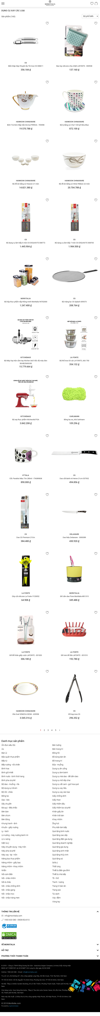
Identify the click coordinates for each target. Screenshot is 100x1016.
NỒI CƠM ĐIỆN (7, 874)
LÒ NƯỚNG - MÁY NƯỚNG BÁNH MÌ (15, 835)
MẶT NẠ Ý (5, 843)
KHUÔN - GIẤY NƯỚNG (10, 827)
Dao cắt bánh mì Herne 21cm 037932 (74, 478)
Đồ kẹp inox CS (74, 714)
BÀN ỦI (4, 753)
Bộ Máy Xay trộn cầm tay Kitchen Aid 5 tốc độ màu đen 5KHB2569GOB (25, 362)
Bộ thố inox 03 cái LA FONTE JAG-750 (74, 361)
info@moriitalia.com (13, 916)
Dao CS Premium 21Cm (25, 537)
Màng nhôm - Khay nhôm (12, 866)
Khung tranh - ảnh (9, 823)
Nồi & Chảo (6, 882)
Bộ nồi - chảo (7, 792)
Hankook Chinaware (25, 122)
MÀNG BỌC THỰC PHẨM (11, 859)
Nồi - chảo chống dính (11, 886)
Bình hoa (5, 768)
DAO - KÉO (5, 800)
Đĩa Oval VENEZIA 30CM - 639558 (26, 714)
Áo (3, 749)
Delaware (74, 534)
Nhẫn (4, 870)
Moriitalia (26, 298)
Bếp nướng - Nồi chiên (11, 765)
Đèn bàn (5, 811)
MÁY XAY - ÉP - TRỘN (9, 855)
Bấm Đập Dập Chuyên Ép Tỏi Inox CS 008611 (25, 66)
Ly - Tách (5, 831)
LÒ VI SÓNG (6, 839)
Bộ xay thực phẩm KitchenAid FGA (25, 419)
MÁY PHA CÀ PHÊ (8, 851)
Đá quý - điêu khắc (9, 808)
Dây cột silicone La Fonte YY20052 (25, 596)
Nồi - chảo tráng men (11, 898)
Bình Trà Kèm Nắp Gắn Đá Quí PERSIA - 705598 (25, 125)
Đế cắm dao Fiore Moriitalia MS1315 (74, 596)
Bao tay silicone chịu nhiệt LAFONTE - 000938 (74, 66)
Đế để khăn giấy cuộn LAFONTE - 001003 (25, 655)
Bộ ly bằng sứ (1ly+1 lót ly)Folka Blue (74, 125)
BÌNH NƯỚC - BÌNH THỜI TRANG (13, 776)
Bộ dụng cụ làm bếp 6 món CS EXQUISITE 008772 (25, 243)
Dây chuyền (7, 804)
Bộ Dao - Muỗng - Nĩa (10, 784)
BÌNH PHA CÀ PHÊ (8, 780)
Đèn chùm (6, 815)
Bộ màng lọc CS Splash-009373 (74, 302)
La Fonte (74, 357)
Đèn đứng (6, 819)
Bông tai (5, 796)
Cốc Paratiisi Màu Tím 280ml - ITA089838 (25, 478)
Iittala (25, 475)
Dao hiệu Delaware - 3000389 (74, 537)
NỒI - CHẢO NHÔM (9, 878)
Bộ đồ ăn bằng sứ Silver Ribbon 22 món (74, 184)
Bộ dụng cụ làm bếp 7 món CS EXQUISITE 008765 (74, 243)
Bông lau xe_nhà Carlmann (74, 419)
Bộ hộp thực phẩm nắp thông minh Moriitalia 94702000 (25, 302)
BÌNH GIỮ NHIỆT (7, 772)
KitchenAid (26, 357)
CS (26, 63)
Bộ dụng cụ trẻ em (9, 788)
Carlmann (74, 416)
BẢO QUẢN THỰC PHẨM (11, 757)
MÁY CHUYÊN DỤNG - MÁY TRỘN (14, 847)
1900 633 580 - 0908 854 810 (17, 920)
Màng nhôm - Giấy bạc (11, 862)
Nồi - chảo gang (8, 890)
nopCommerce (13, 1006)
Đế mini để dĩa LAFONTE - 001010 (74, 655)
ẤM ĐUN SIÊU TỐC (8, 745)
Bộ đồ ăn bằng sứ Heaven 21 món (25, 184)
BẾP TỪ (4, 761)
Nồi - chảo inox (8, 894)
